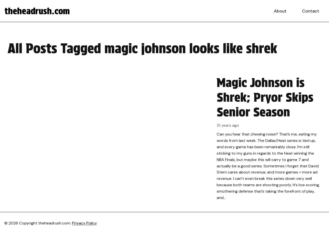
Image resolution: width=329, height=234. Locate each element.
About (280, 11)
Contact (310, 11)
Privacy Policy (84, 223)
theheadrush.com (37, 11)
